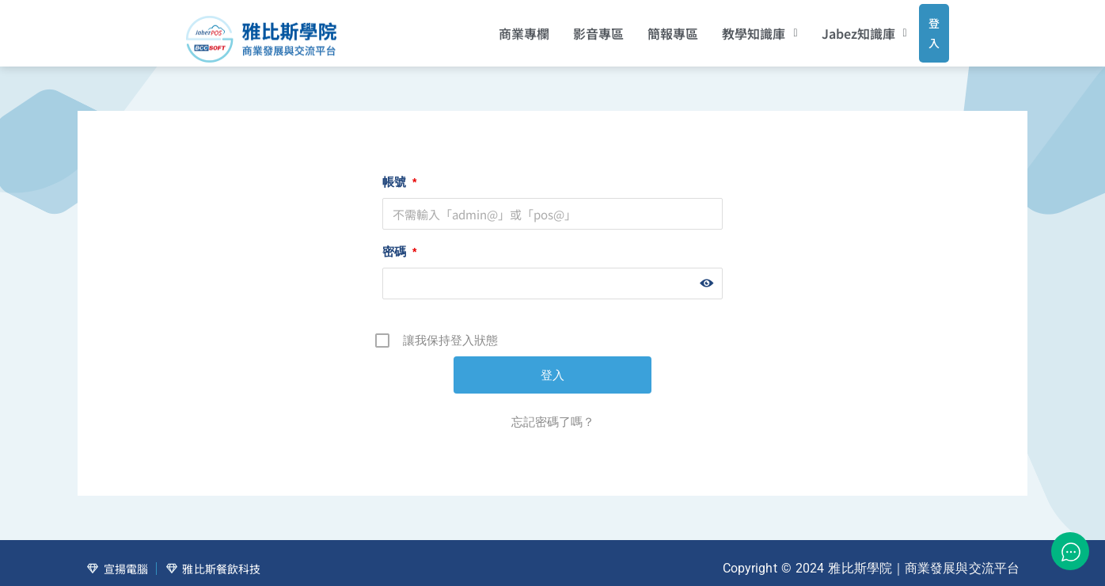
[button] (738, 27)
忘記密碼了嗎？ (552, 410)
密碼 (399, 240)
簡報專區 (652, 27)
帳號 (399, 170)
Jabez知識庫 (843, 27)
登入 (918, 27)
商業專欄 (503, 27)
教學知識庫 (739, 27)
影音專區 (577, 27)
